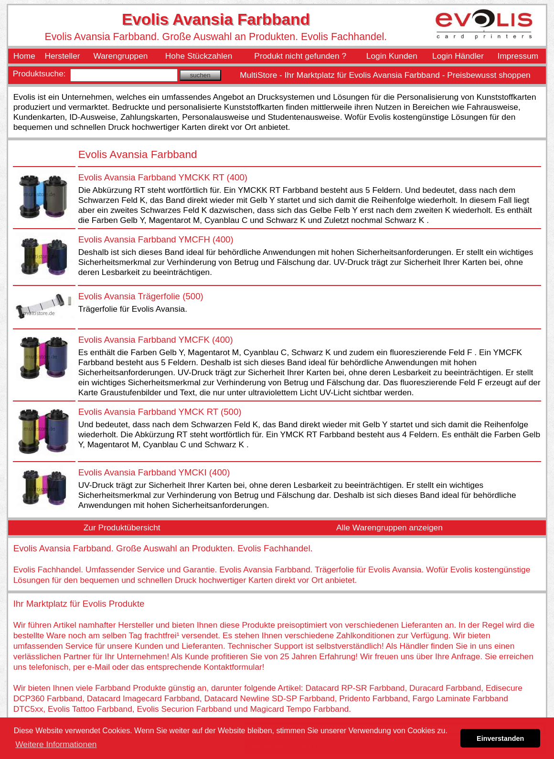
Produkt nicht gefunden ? (300, 56)
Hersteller (62, 56)
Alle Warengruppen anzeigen (389, 527)
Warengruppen (121, 56)
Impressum (518, 56)
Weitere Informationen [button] (55, 744)
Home (24, 56)
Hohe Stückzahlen (199, 56)
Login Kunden (391, 56)
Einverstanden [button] (500, 738)
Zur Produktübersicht (122, 527)
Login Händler (458, 56)
